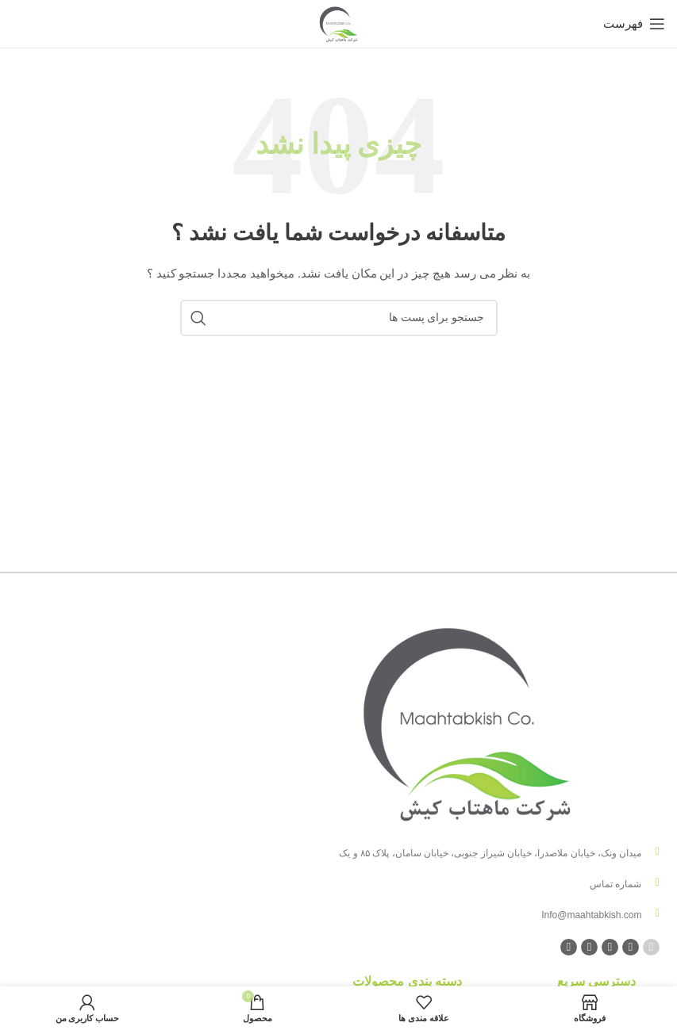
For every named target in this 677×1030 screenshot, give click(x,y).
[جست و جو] (339, 318)
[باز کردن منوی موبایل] (634, 24)
